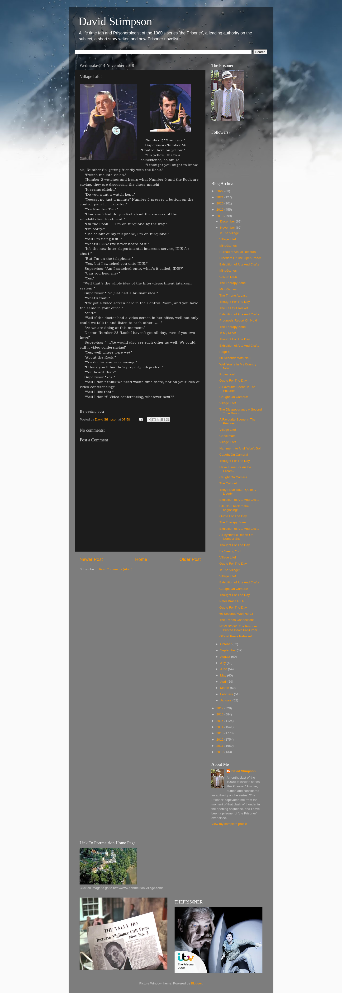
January (226, 700)
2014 (220, 727)
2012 (220, 739)
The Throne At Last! (233, 295)
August (225, 656)
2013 (220, 733)
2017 (220, 708)
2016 (220, 714)
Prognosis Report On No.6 (238, 320)
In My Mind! (227, 333)
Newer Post (91, 559)
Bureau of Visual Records (237, 252)
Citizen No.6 (228, 277)
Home (141, 559)
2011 (220, 745)
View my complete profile (229, 824)
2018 (220, 216)
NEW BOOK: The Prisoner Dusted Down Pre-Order (238, 628)
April (224, 681)
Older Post (190, 559)
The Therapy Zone (232, 283)
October (226, 644)
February (227, 694)
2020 (220, 203)
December (228, 221)
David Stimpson (115, 21)
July (223, 663)
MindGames (228, 270)
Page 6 (224, 352)
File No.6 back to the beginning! (234, 508)
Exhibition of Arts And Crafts (239, 264)
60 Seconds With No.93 (236, 613)
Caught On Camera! (233, 397)
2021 (220, 197)
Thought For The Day (234, 301)
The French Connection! (236, 620)
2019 (220, 209)
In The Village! (229, 570)
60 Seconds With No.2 (235, 358)
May (223, 675)
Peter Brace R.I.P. (232, 601)
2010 (220, 752)
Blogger (196, 983)
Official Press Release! (235, 636)
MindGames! (228, 245)
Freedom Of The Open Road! (240, 258)
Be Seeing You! (230, 551)
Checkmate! (228, 436)
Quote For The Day (233, 380)
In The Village (229, 233)
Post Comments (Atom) (116, 569)
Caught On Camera (233, 477)
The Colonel (228, 483)
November (228, 227)
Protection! (227, 374)
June (224, 669)
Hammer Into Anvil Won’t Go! (240, 448)
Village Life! (227, 239)
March (225, 688)
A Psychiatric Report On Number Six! (236, 536)
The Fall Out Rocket (233, 308)
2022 (220, 191)
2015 (220, 721)
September (228, 650)
